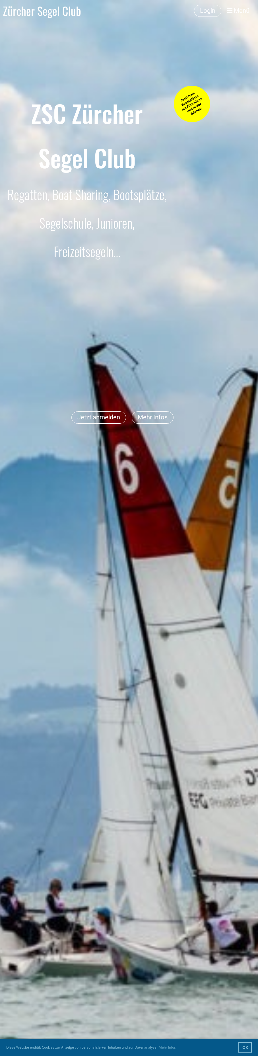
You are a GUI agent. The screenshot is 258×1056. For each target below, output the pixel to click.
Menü (238, 10)
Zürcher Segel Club (42, 11)
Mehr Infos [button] (167, 1047)
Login (207, 10)
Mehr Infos (153, 417)
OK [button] (245, 1047)
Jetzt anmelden (98, 417)
